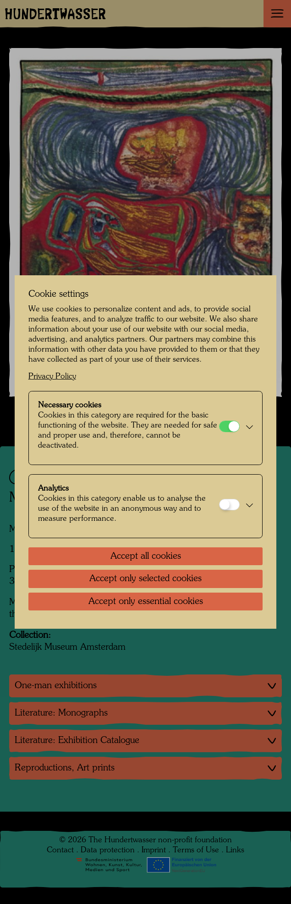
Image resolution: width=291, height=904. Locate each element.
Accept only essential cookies (145, 601)
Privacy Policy (52, 376)
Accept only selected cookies (145, 578)
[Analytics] (229, 504)
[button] (248, 428)
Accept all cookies (145, 556)
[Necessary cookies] (229, 426)
